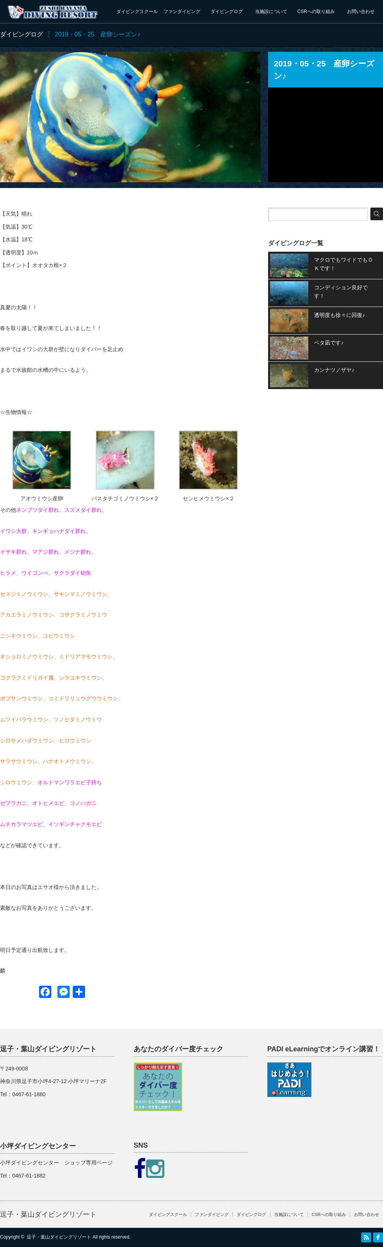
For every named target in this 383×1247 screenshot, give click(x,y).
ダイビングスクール (137, 11)
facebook (378, 1237)
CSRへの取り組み (315, 11)
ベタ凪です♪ (329, 343)
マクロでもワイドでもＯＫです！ (343, 264)
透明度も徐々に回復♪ (339, 315)
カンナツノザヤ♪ (334, 370)
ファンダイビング (182, 11)
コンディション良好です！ (341, 291)
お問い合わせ (361, 11)
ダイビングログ (227, 11)
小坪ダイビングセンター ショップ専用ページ (56, 1163)
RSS (366, 1237)
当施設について (271, 11)
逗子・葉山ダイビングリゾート (48, 1214)
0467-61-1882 (29, 1176)
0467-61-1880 (29, 1094)
